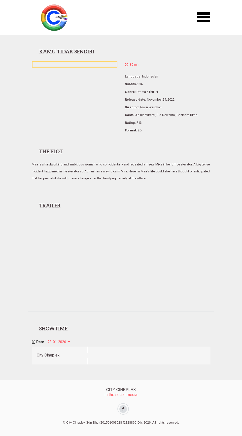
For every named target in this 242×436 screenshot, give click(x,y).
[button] (203, 17)
